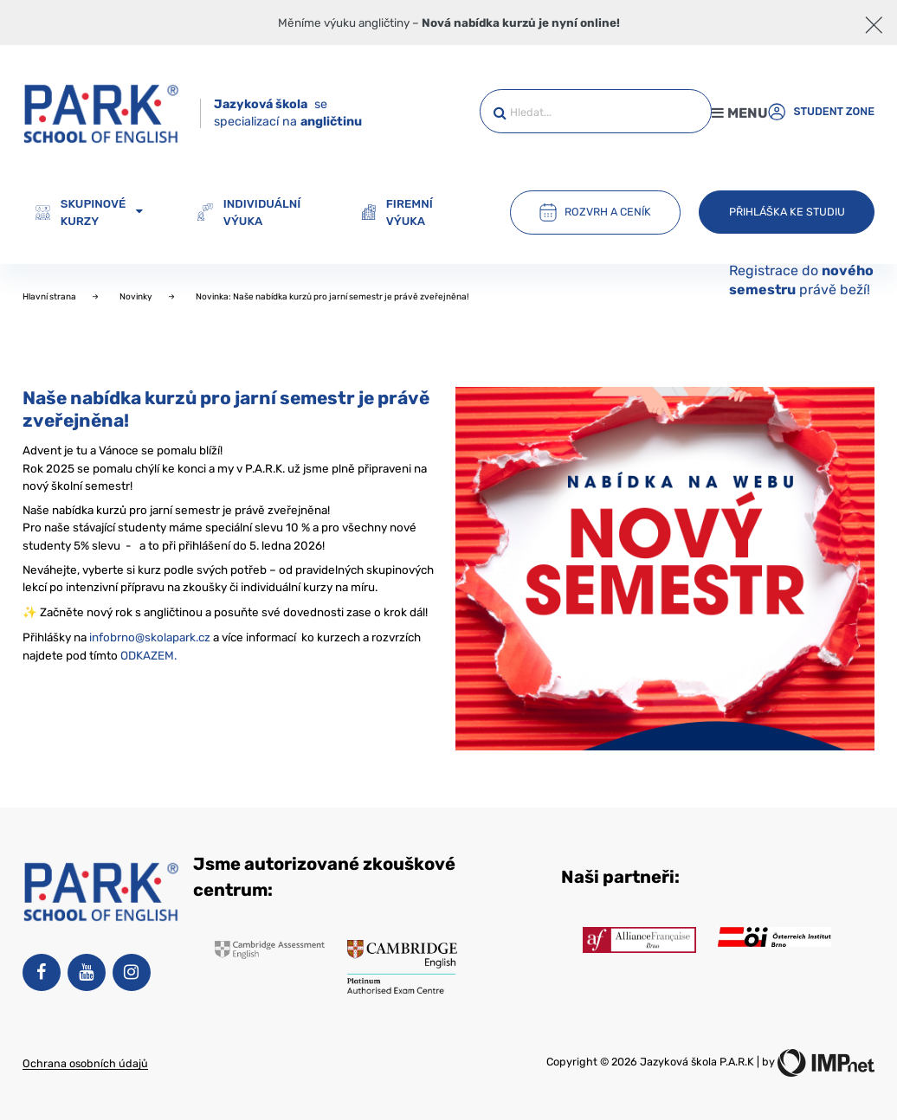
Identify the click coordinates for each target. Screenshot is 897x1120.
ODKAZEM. (148, 655)
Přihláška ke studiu (787, 211)
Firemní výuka (397, 212)
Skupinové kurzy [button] (89, 212)
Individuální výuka (248, 212)
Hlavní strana (50, 297)
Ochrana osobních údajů (85, 1063)
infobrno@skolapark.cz (149, 637)
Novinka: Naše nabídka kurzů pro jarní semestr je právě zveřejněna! (332, 297)
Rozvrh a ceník (594, 212)
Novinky (136, 297)
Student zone (821, 111)
